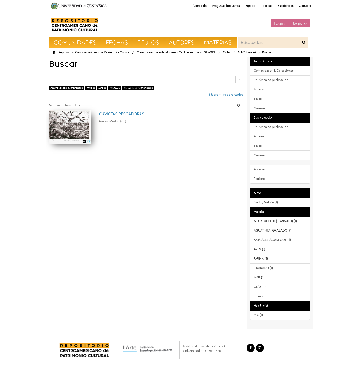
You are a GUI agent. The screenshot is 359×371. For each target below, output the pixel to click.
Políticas (266, 6)
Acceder (259, 169)
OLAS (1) (260, 287)
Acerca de (200, 6)
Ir (239, 79)
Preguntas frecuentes (226, 6)
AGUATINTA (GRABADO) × (138, 88)
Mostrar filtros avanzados (226, 95)
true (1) (258, 315)
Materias (259, 108)
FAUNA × (115, 88)
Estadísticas (286, 6)
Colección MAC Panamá (239, 52)
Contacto (305, 6)
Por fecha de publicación (271, 80)
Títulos (258, 99)
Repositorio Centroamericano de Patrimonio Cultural (94, 52)
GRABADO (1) (263, 268)
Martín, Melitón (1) (266, 202)
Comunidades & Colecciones (274, 70)
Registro (299, 23)
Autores (259, 89)
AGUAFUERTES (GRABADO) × (66, 88)
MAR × (102, 88)
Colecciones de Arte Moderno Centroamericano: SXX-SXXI (176, 52)
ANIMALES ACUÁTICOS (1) (272, 240)
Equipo (250, 6)
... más (258, 296)
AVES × (91, 88)
